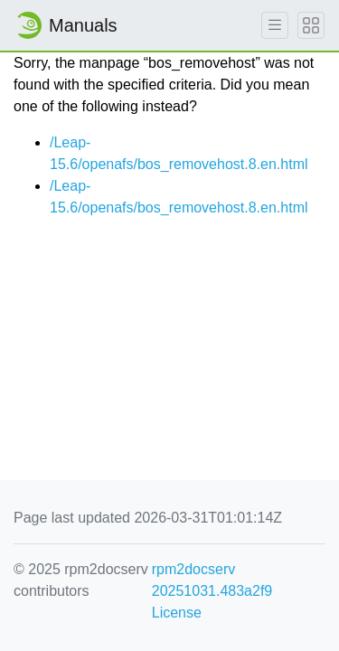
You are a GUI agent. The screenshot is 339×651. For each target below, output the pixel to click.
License (177, 612)
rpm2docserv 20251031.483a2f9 (212, 580)
